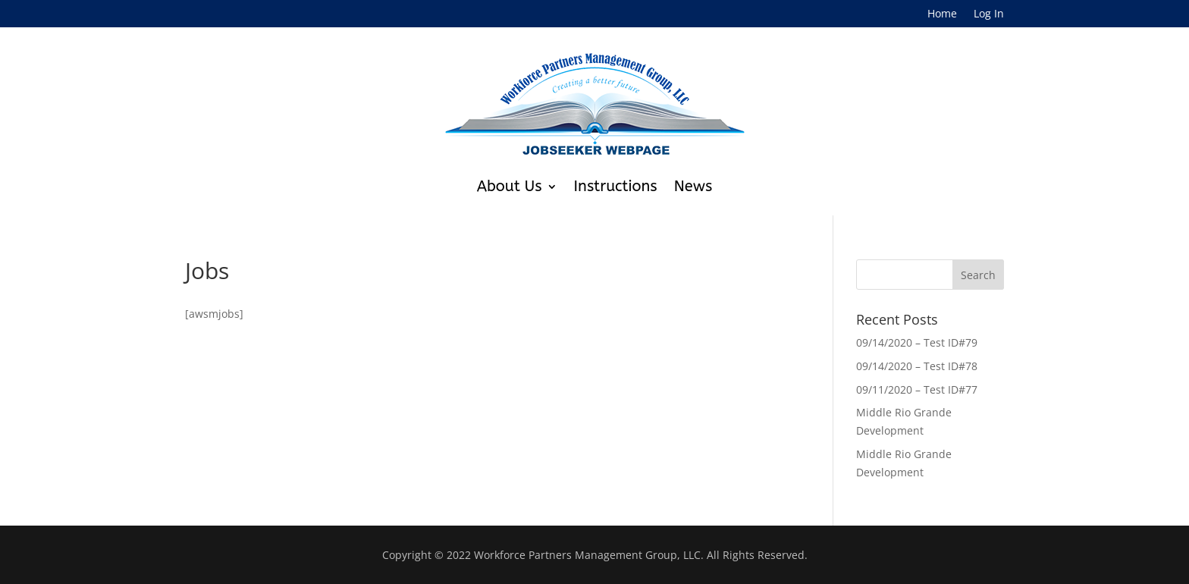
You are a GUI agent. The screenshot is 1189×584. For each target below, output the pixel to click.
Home (942, 14)
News (693, 186)
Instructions (615, 186)
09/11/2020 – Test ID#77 (916, 389)
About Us (509, 186)
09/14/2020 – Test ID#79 (916, 342)
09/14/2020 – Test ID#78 (916, 366)
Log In (989, 14)
